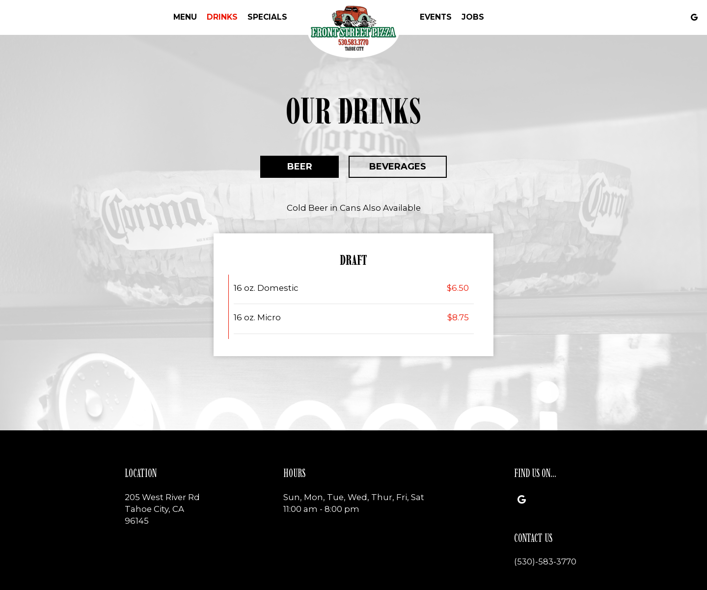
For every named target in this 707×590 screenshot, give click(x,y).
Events (436, 17)
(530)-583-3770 (545, 561)
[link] (353, 30)
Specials (267, 17)
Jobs (473, 17)
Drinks (222, 17)
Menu (185, 17)
